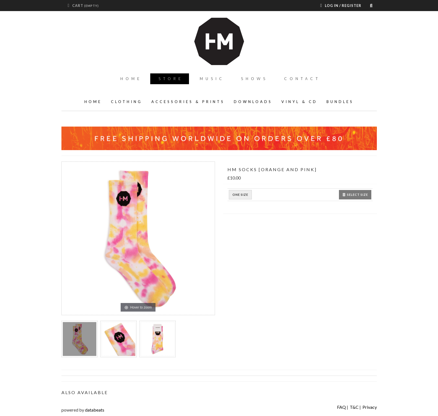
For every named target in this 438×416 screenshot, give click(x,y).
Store (171, 78)
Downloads (253, 101)
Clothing (126, 101)
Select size (355, 194)
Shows (254, 78)
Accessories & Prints (188, 101)
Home (131, 78)
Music (212, 78)
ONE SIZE (240, 195)
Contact (302, 78)
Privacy (369, 407)
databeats (94, 409)
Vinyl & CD (299, 101)
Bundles (340, 101)
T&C (354, 407)
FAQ (341, 407)
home (93, 101)
